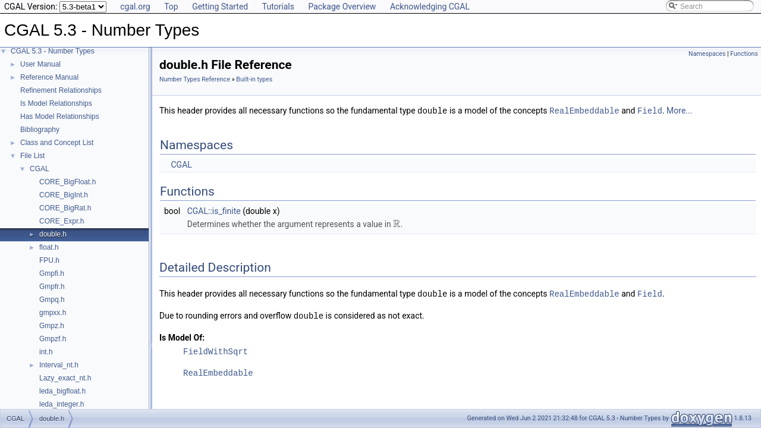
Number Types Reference (194, 79)
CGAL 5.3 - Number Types (53, 51)
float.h (49, 247)
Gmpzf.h (52, 339)
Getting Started (220, 6)
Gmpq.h (52, 299)
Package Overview (342, 6)
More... (679, 110)
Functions (744, 54)
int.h (46, 352)
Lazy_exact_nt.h (65, 378)
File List (32, 156)
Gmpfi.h (51, 273)
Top (171, 6)
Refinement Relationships (61, 90)
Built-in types (254, 79)
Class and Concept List (56, 143)
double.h (53, 234)
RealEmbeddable (584, 110)
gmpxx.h (52, 313)
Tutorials (278, 6)
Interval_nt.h (58, 365)
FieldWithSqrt (215, 349)
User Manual (40, 64)
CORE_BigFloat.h (67, 182)
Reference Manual (49, 77)
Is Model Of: (182, 336)
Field (649, 110)
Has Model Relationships (59, 116)
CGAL (39, 169)
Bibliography (39, 129)
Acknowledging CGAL (430, 6)
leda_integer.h (61, 404)
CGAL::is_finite (214, 210)
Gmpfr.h (52, 286)
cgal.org (135, 6)
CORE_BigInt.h (63, 195)
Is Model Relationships (56, 103)
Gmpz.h (51, 326)
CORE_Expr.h (61, 221)
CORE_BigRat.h (65, 208)
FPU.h (49, 260)
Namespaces (706, 54)
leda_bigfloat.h (62, 391)
